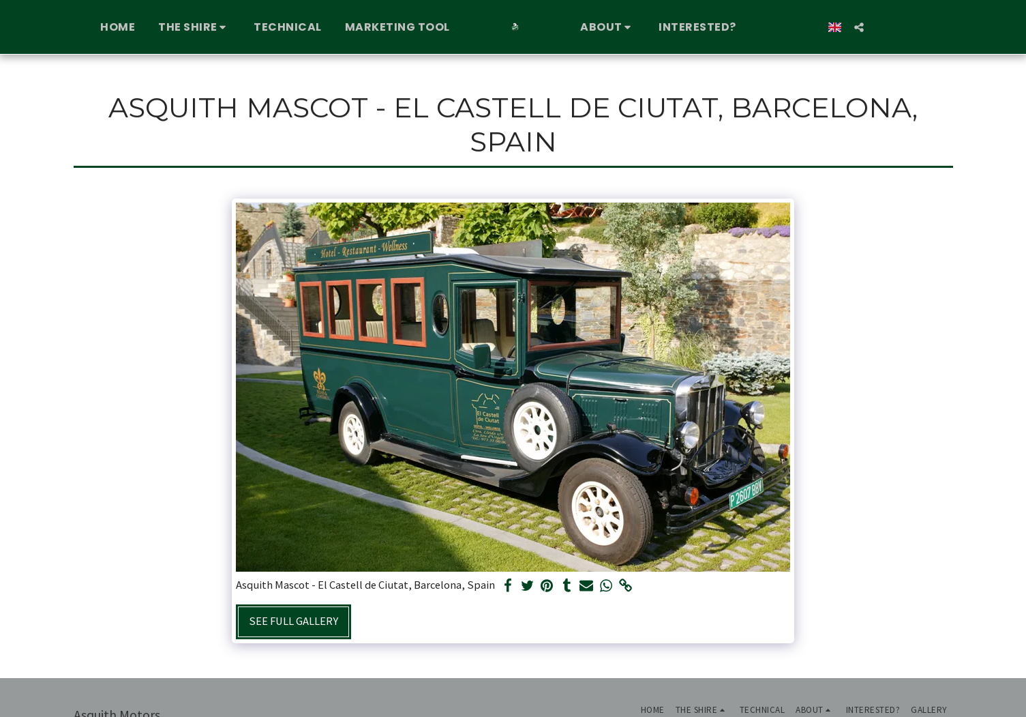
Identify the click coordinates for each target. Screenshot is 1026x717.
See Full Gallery (293, 621)
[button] (188, 27)
